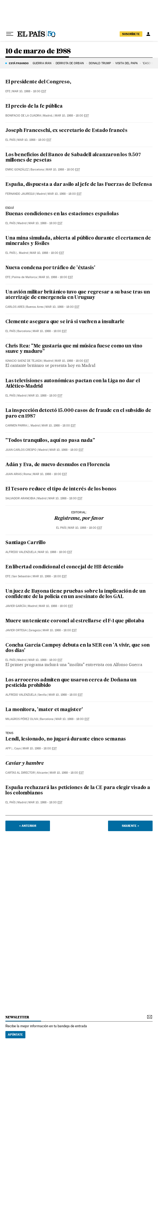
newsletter (17, 1017)
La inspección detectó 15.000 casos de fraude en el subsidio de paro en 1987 (78, 413)
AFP (8, 748)
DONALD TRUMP (100, 63)
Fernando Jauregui (20, 194)
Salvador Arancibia (20, 498)
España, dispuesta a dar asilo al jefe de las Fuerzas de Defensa (78, 184)
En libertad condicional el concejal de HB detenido (64, 567)
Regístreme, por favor (79, 518)
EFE (7, 91)
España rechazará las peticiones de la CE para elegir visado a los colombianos (77, 791)
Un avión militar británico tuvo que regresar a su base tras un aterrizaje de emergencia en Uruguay (77, 295)
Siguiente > (130, 826)
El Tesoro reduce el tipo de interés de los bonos (60, 489)
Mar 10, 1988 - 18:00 (29, 91)
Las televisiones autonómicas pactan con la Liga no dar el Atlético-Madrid (72, 384)
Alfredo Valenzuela (20, 552)
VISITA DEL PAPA (126, 63)
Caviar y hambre (24, 763)
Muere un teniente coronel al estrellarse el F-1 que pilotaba (74, 621)
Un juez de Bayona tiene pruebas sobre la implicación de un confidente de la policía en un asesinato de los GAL (75, 594)
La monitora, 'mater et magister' (44, 710)
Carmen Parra (16, 425)
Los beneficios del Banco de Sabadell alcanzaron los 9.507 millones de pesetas (73, 158)
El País (10, 140)
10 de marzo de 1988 (38, 51)
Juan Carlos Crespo (20, 450)
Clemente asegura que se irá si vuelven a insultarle (65, 322)
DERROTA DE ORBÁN (70, 63)
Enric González (17, 169)
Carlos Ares (14, 307)
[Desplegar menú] (9, 34)
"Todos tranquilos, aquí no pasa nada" (50, 440)
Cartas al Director (20, 772)
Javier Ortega (16, 630)
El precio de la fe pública (34, 106)
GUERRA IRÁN (42, 63)
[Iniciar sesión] (148, 34)
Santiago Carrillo (25, 543)
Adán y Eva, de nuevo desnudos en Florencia (57, 465)
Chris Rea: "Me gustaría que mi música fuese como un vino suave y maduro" (73, 349)
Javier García (15, 606)
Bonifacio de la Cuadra (23, 115)
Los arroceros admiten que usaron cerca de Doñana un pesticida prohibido (70, 683)
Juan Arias (13, 474)
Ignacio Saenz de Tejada (23, 361)
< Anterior (27, 826)
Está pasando (19, 63)
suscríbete (131, 34)
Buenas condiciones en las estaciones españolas (62, 214)
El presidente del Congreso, (38, 82)
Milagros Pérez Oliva (21, 719)
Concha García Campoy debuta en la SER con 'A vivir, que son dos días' (77, 648)
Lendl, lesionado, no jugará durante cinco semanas (65, 739)
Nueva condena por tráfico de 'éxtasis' (50, 268)
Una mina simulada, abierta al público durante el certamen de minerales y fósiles (78, 241)
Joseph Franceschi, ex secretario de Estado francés (66, 130)
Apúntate (15, 1034)
